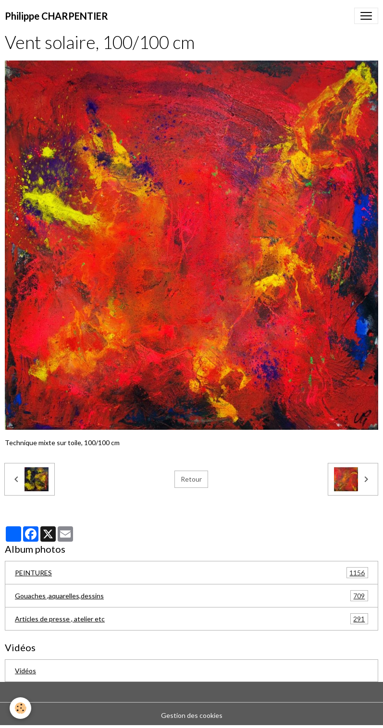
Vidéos (25, 671)
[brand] (56, 16)
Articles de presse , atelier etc (191, 618)
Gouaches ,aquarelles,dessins (191, 595)
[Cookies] (20, 708)
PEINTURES (191, 572)
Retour (191, 479)
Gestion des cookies (191, 715)
